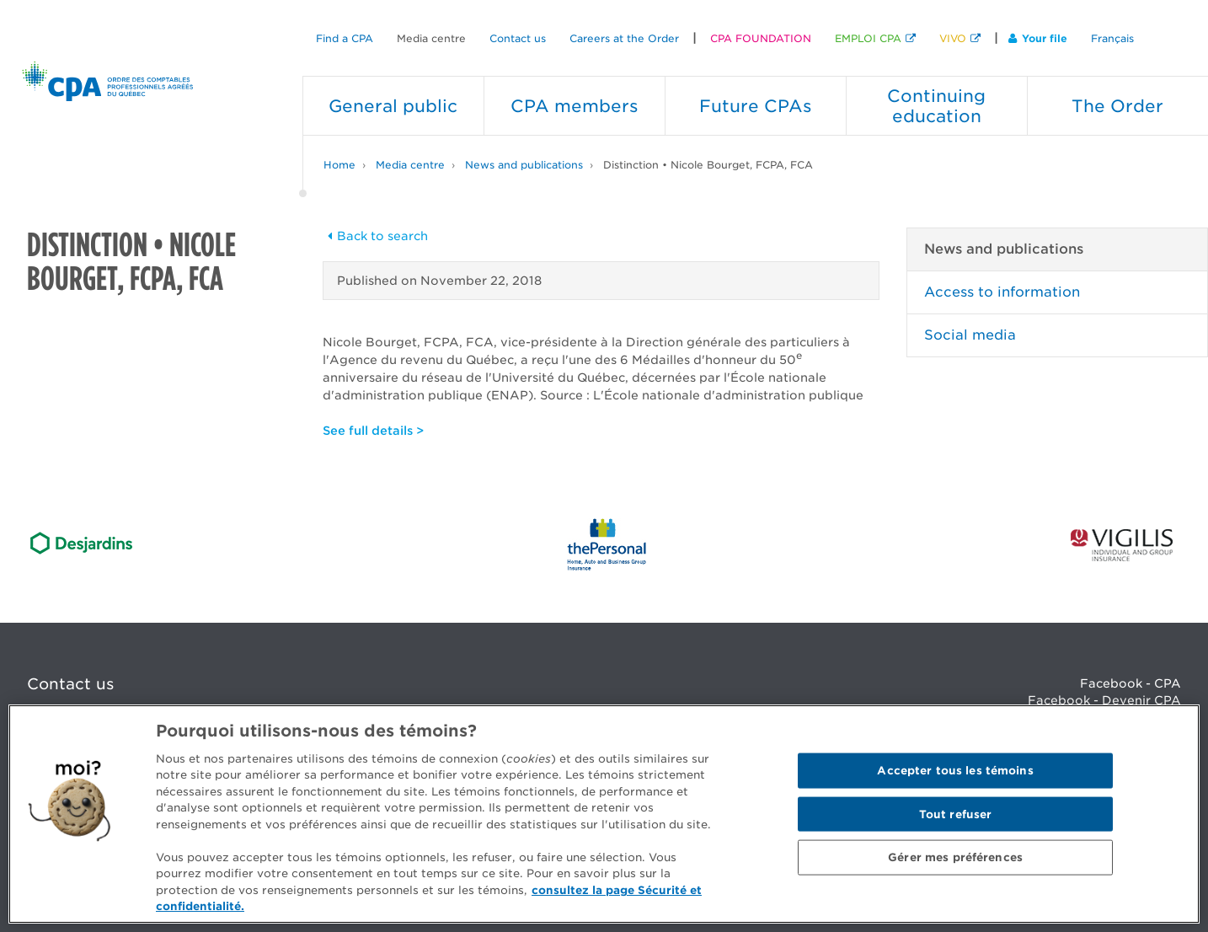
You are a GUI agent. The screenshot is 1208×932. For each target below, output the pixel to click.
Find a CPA (344, 38)
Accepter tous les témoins (955, 770)
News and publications (524, 164)
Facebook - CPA (1130, 683)
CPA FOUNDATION (760, 38)
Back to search (376, 236)
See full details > (373, 430)
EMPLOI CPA (868, 38)
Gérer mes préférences (955, 857)
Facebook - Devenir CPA (1104, 700)
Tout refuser (955, 813)
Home (339, 164)
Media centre (431, 38)
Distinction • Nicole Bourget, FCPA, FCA (708, 164)
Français (1112, 38)
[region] (604, 814)
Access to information (1002, 292)
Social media (970, 335)
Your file (1037, 38)
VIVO (952, 38)
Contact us (517, 38)
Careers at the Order (624, 38)
